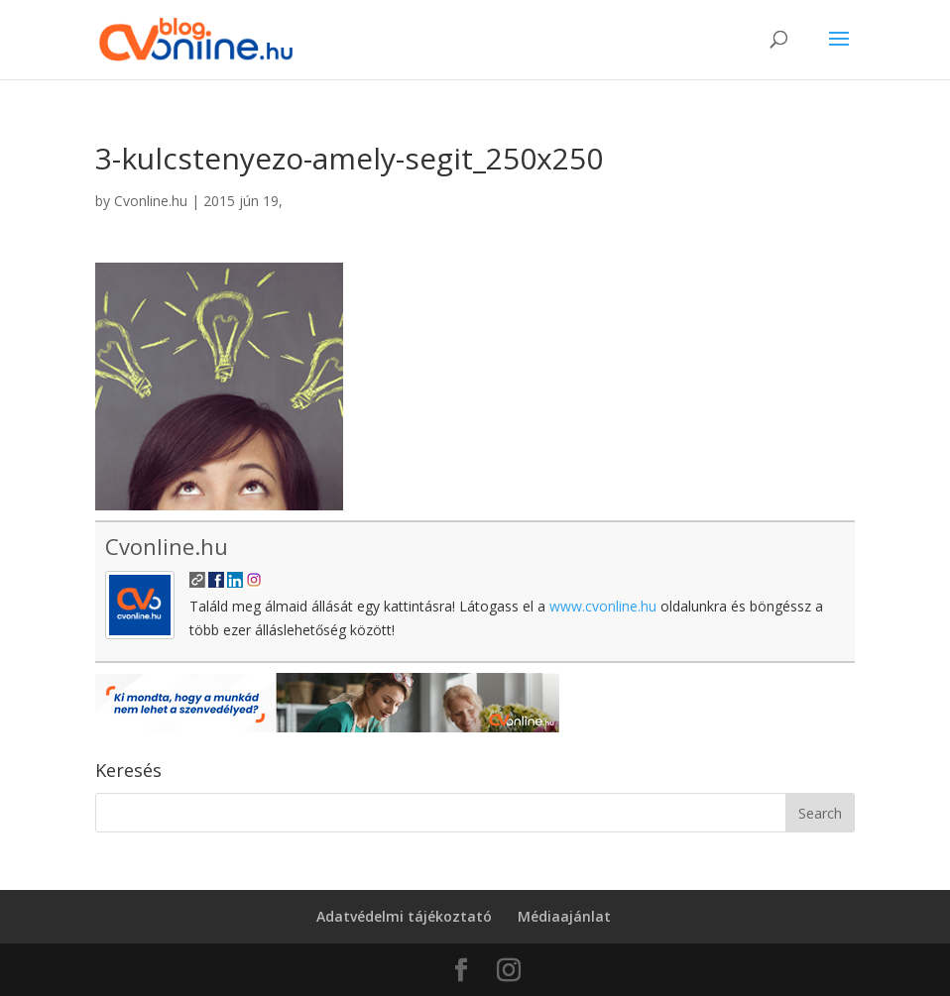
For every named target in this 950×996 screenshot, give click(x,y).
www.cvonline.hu (602, 606)
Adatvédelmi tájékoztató (404, 916)
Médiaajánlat (564, 916)
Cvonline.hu (150, 200)
